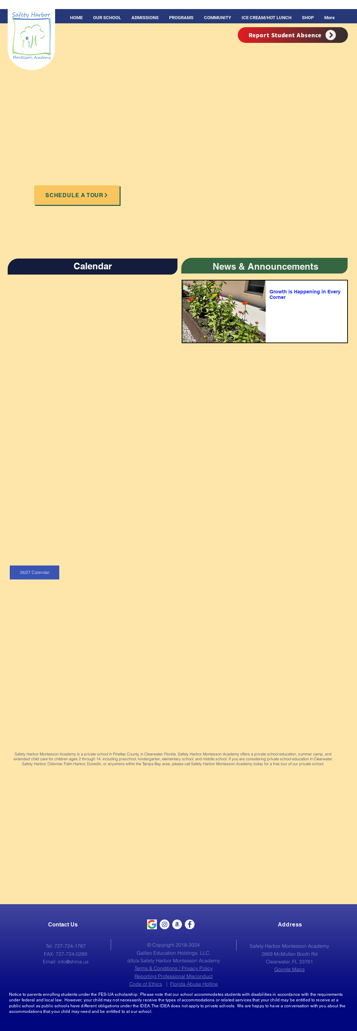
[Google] (152, 924)
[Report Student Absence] (293, 35)
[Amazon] (177, 924)
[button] (181, 17)
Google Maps (289, 969)
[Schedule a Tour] (77, 195)
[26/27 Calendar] (34, 572)
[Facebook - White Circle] (190, 924)
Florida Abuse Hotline (194, 984)
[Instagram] (164, 924)
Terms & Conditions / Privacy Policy (174, 968)
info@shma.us (73, 962)
